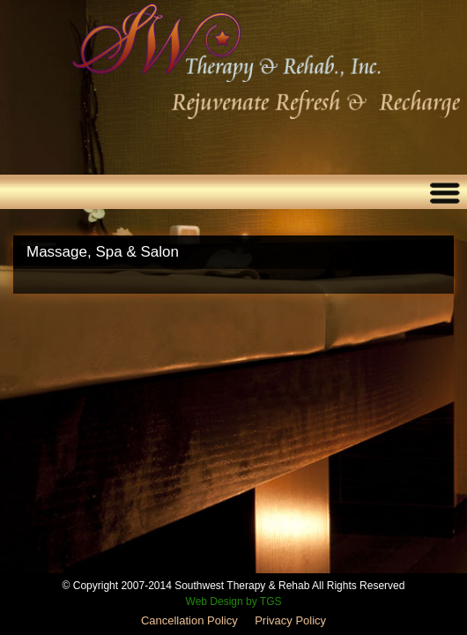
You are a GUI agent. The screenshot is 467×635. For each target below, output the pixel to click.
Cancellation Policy (189, 620)
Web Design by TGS (234, 601)
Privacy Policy (290, 620)
